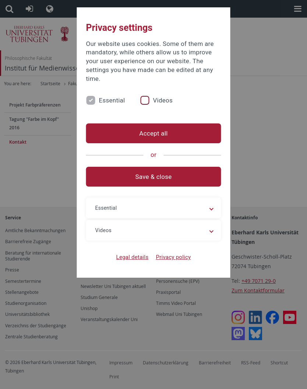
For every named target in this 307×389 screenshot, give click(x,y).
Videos (163, 100)
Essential (112, 100)
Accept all (153, 133)
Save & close (153, 176)
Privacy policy (173, 257)
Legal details (132, 257)
